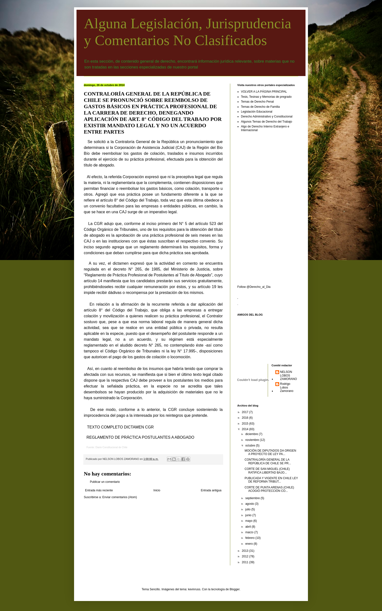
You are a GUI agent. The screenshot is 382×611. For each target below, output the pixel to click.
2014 (245, 429)
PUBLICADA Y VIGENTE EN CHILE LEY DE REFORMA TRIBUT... (271, 479)
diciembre (252, 434)
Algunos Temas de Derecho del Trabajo (266, 121)
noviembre (252, 440)
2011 (245, 562)
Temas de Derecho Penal (257, 101)
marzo (249, 532)
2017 (245, 412)
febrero (250, 538)
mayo (249, 521)
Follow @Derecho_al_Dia (253, 287)
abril (248, 526)
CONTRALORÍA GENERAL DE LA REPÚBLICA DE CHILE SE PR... (268, 461)
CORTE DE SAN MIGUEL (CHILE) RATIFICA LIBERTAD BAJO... (267, 470)
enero (249, 543)
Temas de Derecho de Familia (260, 106)
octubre (250, 445)
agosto (250, 503)
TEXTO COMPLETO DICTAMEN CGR (120, 427)
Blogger (234, 589)
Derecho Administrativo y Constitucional (266, 116)
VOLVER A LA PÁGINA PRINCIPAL (264, 91)
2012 (245, 556)
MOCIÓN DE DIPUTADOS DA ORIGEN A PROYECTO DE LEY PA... (270, 452)
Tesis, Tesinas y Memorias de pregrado (266, 96)
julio (248, 509)
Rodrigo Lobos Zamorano (287, 387)
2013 (245, 551)
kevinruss (194, 589)
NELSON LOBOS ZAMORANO (288, 375)
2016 (245, 417)
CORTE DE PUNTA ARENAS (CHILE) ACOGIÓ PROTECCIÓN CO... (269, 489)
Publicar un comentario (105, 482)
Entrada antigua (211, 490)
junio (248, 515)
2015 (245, 423)
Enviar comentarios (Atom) (119, 497)
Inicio (156, 490)
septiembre (253, 498)
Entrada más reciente (99, 490)
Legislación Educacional (256, 111)
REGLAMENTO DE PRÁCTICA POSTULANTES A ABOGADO (140, 437)
